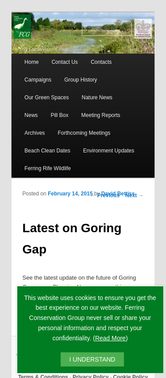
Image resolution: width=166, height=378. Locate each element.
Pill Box (59, 115)
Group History (80, 80)
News (31, 115)
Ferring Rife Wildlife (47, 168)
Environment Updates (108, 151)
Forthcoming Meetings (84, 133)
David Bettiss (118, 194)
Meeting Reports (100, 115)
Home (31, 62)
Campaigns (37, 80)
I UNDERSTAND (92, 359)
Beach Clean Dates (47, 151)
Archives (34, 133)
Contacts (101, 62)
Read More (110, 338)
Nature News (97, 97)
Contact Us (64, 62)
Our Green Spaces (46, 97)
